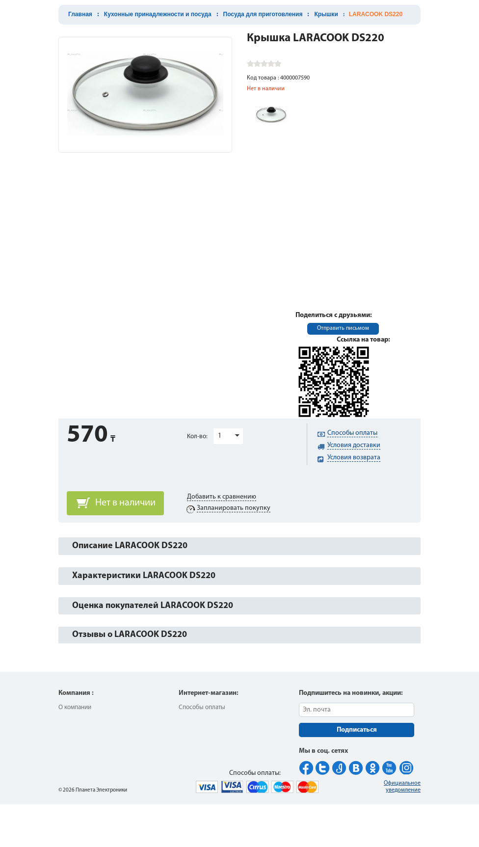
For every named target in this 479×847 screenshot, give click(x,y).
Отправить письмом (343, 328)
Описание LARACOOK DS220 (129, 546)
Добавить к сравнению (221, 497)
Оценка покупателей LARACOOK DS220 (152, 605)
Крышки (326, 14)
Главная (80, 14)
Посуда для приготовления (263, 14)
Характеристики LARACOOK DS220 (143, 576)
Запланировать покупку (233, 508)
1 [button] (219, 436)
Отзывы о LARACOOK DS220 (129, 634)
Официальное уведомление (402, 786)
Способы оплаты (202, 707)
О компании (74, 707)
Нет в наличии (125, 503)
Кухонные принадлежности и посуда (158, 14)
